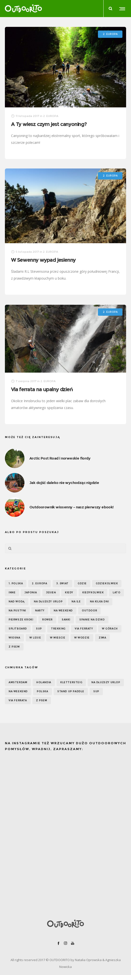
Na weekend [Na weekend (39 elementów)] (63, 610)
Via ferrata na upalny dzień (42, 389)
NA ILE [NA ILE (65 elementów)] (76, 601)
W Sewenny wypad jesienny (43, 260)
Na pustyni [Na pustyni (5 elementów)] (17, 610)
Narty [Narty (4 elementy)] (40, 610)
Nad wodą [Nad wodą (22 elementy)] (17, 601)
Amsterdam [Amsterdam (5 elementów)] (18, 682)
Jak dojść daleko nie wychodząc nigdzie (64, 482)
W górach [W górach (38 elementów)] (110, 628)
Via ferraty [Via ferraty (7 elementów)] (84, 628)
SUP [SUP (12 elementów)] (96, 691)
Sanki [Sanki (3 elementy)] (66, 619)
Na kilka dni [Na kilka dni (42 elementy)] (99, 601)
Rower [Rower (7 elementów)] (47, 619)
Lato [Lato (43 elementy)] (116, 592)
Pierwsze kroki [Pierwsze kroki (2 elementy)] (21, 619)
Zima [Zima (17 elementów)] (102, 637)
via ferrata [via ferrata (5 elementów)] (18, 700)
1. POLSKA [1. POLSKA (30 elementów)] (16, 583)
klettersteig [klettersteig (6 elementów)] (71, 682)
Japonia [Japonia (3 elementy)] (30, 592)
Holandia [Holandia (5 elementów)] (43, 682)
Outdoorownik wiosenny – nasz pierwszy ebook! (71, 507)
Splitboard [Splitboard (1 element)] (18, 628)
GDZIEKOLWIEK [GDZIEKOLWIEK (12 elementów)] (107, 583)
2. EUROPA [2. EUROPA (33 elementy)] (39, 583)
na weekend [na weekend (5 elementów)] (18, 691)
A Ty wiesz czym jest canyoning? (49, 124)
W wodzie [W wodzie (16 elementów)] (82, 637)
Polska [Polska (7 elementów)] (42, 691)
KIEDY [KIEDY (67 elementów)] (69, 592)
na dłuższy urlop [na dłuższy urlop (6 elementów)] (105, 682)
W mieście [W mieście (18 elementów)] (57, 637)
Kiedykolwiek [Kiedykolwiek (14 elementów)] (93, 592)
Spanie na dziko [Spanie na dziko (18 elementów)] (92, 619)
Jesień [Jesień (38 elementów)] (51, 592)
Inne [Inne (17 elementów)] (12, 592)
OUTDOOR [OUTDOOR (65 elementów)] (89, 610)
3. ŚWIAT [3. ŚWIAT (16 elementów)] (62, 583)
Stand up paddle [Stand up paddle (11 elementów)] (70, 691)
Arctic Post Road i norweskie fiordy (59, 458)
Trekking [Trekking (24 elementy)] (58, 628)
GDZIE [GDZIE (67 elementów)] (82, 583)
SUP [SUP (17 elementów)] (39, 628)
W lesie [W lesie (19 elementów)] (35, 637)
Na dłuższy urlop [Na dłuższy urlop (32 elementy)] (48, 601)
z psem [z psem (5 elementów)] (41, 700)
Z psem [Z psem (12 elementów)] (14, 646)
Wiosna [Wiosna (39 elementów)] (14, 637)
